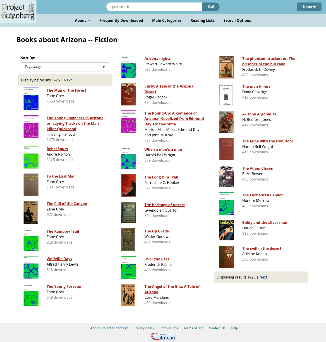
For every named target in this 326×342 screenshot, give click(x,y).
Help (234, 328)
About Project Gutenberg (109, 328)
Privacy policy (144, 328)
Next (68, 80)
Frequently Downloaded (121, 20)
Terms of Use (193, 328)
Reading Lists (203, 20)
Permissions (169, 328)
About (83, 20)
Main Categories (167, 20)
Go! (211, 7)
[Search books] (154, 6)
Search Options (237, 20)
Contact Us (217, 328)
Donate (309, 6)
